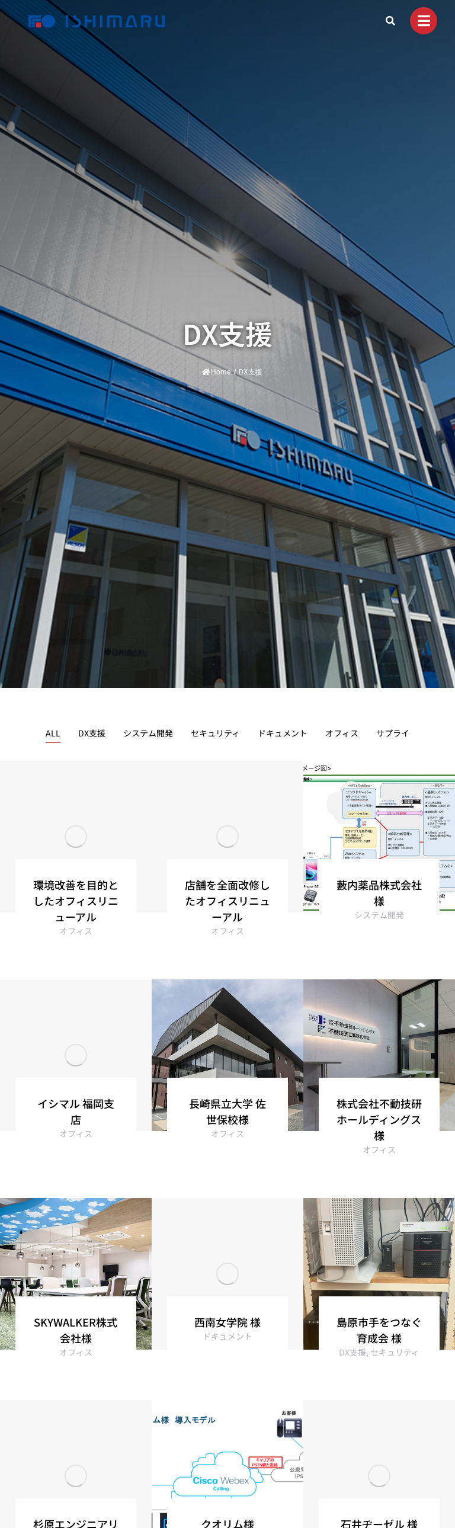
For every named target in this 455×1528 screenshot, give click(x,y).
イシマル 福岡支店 (75, 1111)
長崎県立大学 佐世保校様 (227, 1111)
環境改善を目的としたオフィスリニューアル (75, 900)
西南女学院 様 (227, 1322)
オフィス (341, 733)
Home (216, 372)
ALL (53, 733)
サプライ (392, 733)
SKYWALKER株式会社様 (75, 1330)
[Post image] (76, 836)
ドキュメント (282, 733)
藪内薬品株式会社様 (379, 892)
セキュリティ (215, 733)
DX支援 (91, 733)
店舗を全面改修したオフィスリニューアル (227, 900)
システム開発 (148, 733)
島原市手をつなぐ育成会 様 (379, 1330)
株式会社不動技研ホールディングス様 (379, 1119)
